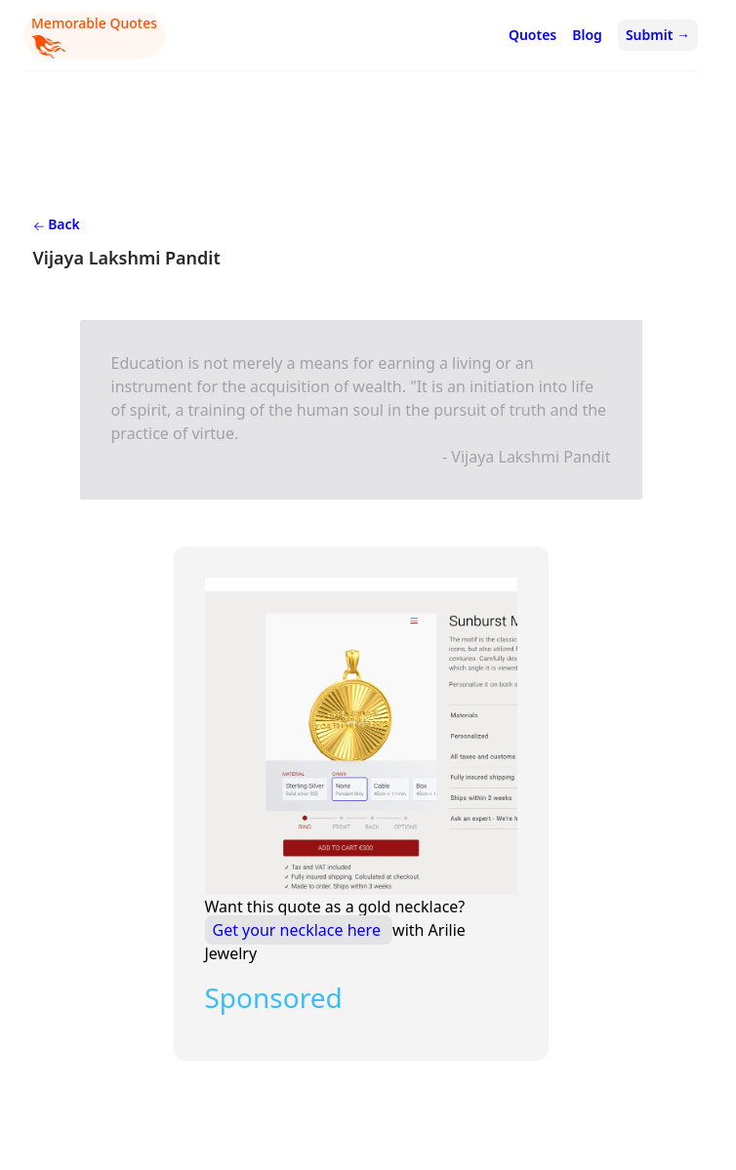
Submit (658, 34)
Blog (587, 34)
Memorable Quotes (94, 36)
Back (56, 224)
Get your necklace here (299, 930)
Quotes (532, 34)
